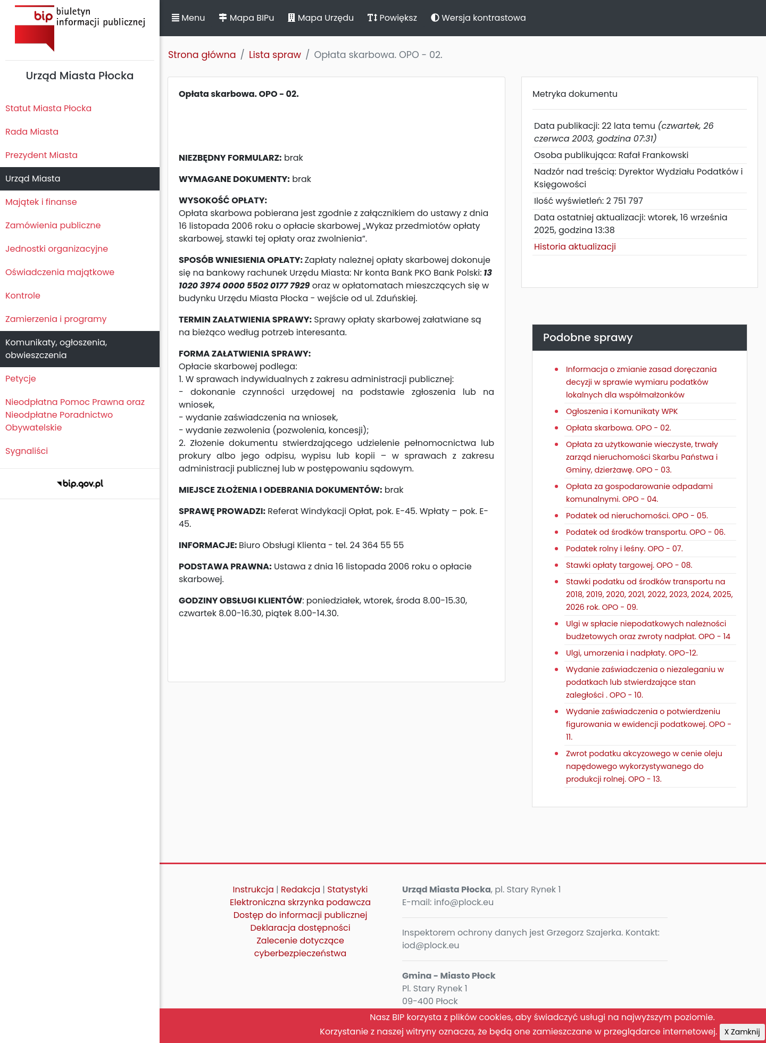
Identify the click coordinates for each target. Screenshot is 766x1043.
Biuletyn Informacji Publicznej (80, 28)
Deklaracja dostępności (300, 928)
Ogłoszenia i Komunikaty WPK (622, 411)
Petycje (20, 378)
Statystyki (347, 889)
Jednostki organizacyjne (56, 249)
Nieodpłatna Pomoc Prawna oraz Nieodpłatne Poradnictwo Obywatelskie (75, 415)
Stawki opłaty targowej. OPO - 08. (629, 565)
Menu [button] (188, 18)
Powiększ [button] (392, 18)
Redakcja (300, 889)
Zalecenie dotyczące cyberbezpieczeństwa (300, 946)
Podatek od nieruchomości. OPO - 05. (637, 515)
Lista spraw (275, 54)
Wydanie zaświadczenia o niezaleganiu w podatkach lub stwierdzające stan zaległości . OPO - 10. (645, 682)
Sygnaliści (26, 451)
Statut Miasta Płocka (48, 108)
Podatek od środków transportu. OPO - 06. (646, 532)
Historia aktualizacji (575, 247)
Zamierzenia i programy (56, 319)
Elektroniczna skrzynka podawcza (300, 902)
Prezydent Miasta (41, 155)
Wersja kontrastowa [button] (478, 18)
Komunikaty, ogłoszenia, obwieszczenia (56, 348)
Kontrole (22, 295)
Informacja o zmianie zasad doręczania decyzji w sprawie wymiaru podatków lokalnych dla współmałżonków (641, 382)
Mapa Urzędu (321, 18)
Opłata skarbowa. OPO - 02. (618, 428)
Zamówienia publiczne (53, 225)
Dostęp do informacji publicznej (301, 915)
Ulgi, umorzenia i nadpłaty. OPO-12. (632, 653)
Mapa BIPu (246, 18)
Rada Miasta (32, 132)
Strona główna (202, 54)
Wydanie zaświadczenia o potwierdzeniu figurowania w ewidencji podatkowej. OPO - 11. (648, 724)
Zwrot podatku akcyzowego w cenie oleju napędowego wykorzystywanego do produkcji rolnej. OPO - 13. (644, 766)
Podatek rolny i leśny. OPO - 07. (624, 548)
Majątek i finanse (41, 202)
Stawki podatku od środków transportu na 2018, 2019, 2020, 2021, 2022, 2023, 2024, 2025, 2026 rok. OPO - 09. (649, 594)
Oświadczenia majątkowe (59, 272)
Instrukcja (253, 889)
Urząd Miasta (32, 178)
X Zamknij (742, 1032)
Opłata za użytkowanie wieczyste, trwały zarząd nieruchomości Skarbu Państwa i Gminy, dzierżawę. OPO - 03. (642, 457)
